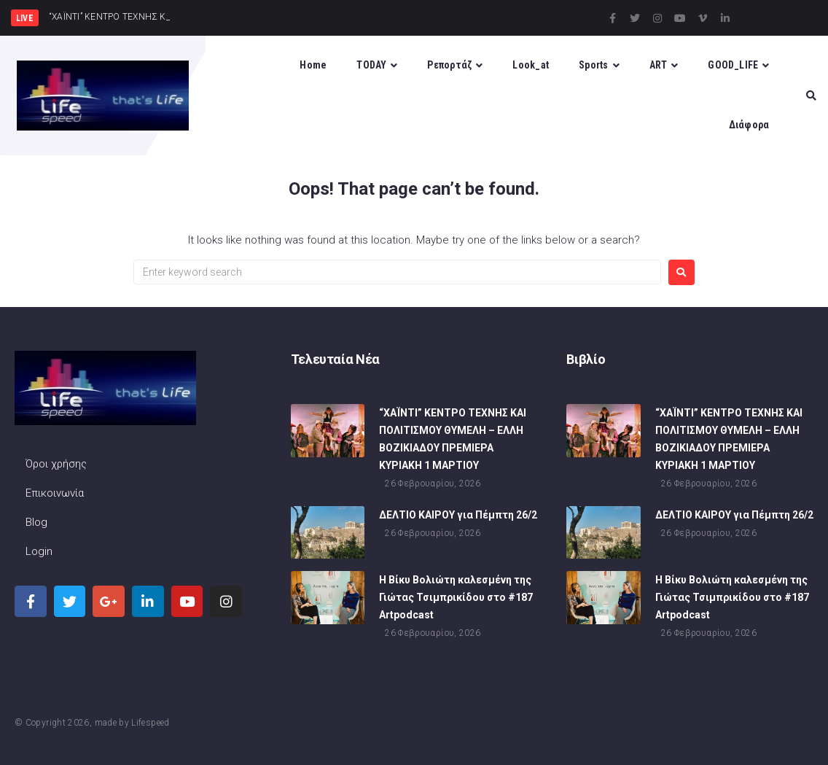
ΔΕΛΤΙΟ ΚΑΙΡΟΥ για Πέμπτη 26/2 (458, 517)
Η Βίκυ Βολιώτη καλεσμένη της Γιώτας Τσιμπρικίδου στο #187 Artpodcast (456, 599)
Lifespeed (150, 723)
